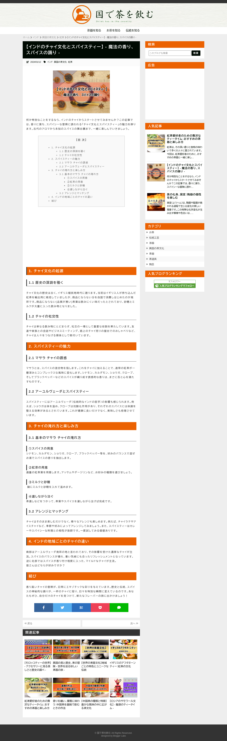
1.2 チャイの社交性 (70, 155)
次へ (134, 623)
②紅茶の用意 (75, 181)
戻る (28, 623)
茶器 (151, 253)
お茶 (151, 232)
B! (81, 608)
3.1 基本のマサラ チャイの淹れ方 (79, 174)
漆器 (151, 243)
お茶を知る (114, 30)
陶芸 (151, 264)
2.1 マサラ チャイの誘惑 (73, 162)
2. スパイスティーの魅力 (66, 159)
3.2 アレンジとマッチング (74, 193)
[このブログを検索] (170, 53)
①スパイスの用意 (77, 178)
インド (50, 62)
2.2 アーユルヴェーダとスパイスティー (82, 166)
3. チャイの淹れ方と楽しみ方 (69, 170)
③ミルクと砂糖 (76, 185)
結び (54, 201)
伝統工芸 (154, 237)
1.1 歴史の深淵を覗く (72, 151)
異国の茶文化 (60, 62)
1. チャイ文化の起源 (64, 147)
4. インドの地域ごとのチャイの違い (72, 197)
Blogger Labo (119, 736)
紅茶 (70, 62)
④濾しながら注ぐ (77, 189)
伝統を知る (133, 30)
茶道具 (153, 259)
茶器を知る (94, 30)
